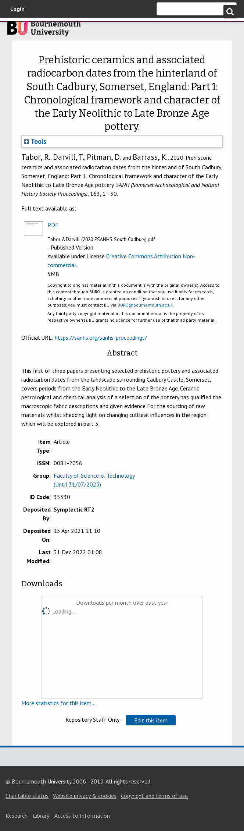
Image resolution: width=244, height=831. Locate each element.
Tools (35, 141)
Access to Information (82, 815)
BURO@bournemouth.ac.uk (145, 305)
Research (17, 815)
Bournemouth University (44, 30)
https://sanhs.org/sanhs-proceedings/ (101, 337)
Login (17, 9)
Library (41, 815)
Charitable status (27, 795)
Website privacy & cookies (84, 795)
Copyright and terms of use (154, 795)
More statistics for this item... (58, 703)
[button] (151, 720)
